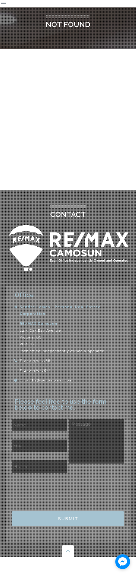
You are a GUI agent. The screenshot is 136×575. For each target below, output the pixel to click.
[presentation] (57, 490)
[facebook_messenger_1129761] (122, 561)
